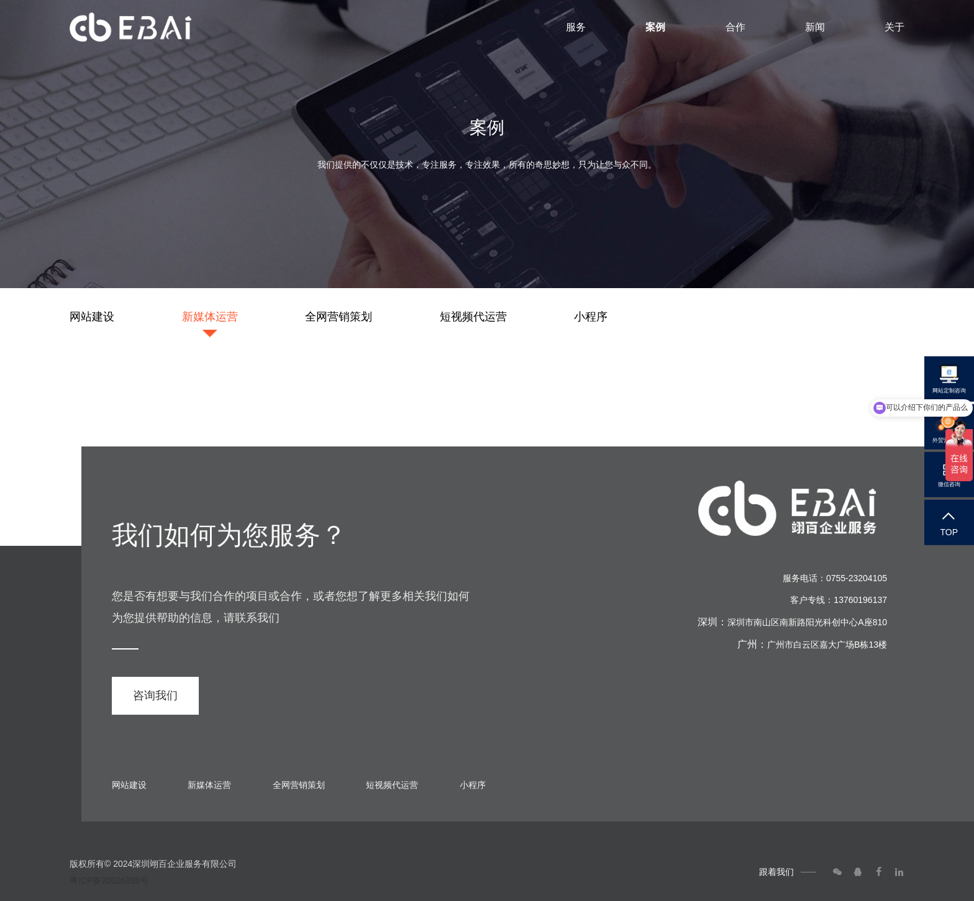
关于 (894, 27)
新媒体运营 (210, 316)
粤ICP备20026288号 (109, 880)
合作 (735, 27)
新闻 (815, 27)
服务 (576, 27)
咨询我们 (155, 695)
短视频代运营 (473, 316)
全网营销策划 (338, 316)
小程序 (591, 316)
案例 (655, 27)
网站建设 (92, 316)
